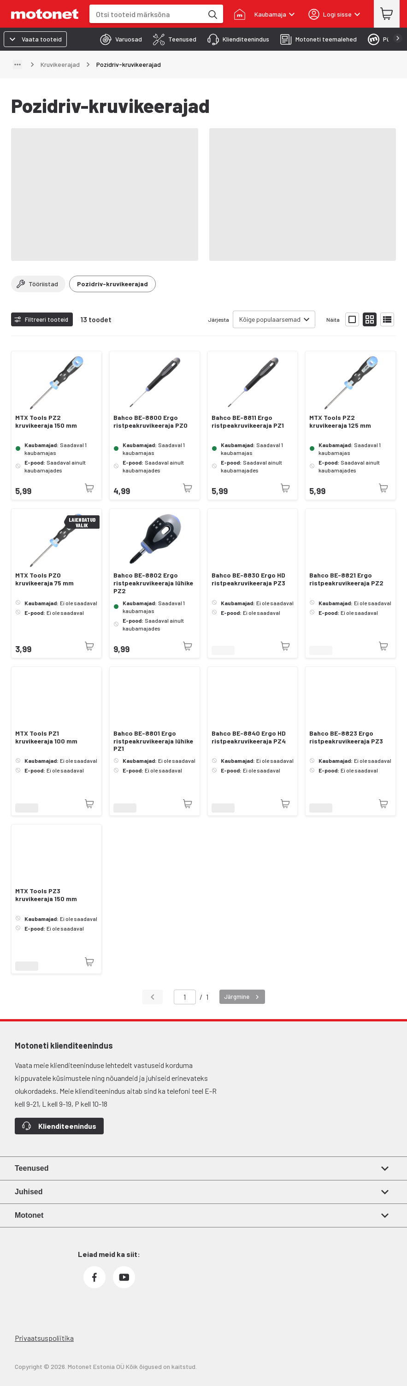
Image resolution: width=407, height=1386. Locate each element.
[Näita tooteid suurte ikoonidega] (352, 319)
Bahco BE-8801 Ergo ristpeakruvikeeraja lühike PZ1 (153, 741)
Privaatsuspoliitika (44, 1337)
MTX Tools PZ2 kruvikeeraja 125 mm (340, 421)
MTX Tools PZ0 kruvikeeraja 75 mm (44, 579)
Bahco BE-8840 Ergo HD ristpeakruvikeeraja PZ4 (249, 737)
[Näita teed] (17, 64)
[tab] (118, 39)
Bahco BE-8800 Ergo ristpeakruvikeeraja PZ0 (150, 421)
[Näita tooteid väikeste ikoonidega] (370, 319)
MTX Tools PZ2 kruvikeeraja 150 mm (46, 421)
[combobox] (146, 14)
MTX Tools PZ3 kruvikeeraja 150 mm (46, 894)
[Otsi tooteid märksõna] (212, 14)
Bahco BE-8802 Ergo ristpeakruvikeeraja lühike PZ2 (153, 583)
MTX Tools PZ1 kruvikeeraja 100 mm (46, 737)
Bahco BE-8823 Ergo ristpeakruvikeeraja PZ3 (346, 737)
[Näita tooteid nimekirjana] (387, 319)
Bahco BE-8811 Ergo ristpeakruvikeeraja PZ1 (248, 421)
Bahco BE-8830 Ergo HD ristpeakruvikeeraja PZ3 (248, 579)
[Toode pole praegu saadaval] (89, 488)
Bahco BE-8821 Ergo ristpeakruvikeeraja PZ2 (346, 579)
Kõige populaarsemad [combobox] (270, 319)
